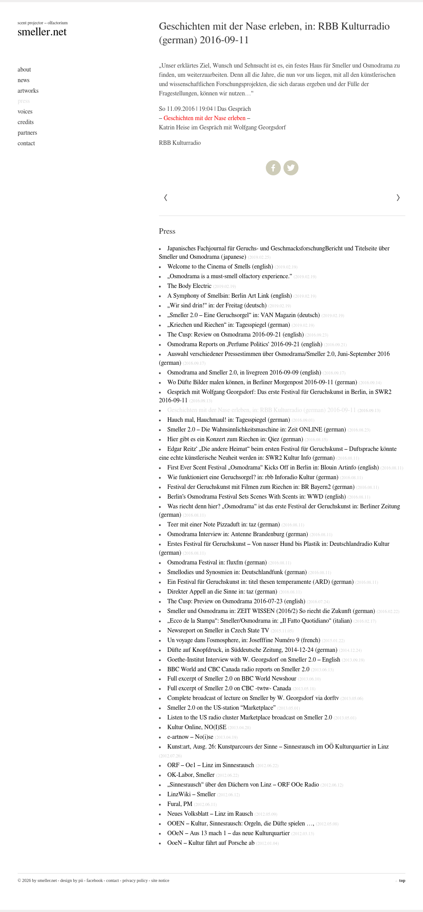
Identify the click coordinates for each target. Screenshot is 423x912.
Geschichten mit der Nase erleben (205, 118)
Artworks (28, 91)
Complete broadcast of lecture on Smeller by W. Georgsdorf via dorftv (265, 698)
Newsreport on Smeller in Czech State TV (230, 631)
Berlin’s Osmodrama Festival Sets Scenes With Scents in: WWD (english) (268, 497)
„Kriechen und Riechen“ (240, 325)
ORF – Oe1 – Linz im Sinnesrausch (223, 765)
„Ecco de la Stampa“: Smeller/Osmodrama (271, 621)
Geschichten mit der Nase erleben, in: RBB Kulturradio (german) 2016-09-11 (274, 410)
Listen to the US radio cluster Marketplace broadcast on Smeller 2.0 (261, 718)
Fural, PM (192, 804)
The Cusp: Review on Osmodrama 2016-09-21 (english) (247, 335)
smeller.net (42, 32)
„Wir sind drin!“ (229, 306)
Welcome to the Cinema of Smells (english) (232, 267)
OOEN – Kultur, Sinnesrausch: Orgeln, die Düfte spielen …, (253, 824)
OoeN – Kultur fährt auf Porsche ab (223, 843)
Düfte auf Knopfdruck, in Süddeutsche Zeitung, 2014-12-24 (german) (264, 650)
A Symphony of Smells (241, 296)
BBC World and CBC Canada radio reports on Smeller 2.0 (250, 669)
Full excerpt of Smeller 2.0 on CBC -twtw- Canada (241, 688)
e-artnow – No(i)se (202, 737)
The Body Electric (201, 286)
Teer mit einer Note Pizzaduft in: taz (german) (235, 525)
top (399, 880)
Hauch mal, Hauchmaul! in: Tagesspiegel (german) (240, 420)
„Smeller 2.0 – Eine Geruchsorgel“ (255, 315)
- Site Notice (159, 880)
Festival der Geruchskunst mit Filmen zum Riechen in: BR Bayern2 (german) (273, 487)
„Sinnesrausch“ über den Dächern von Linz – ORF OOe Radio (255, 785)
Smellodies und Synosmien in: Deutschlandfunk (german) (249, 572)
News (24, 80)
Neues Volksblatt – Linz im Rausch (222, 814)
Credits (26, 122)
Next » (166, 198)
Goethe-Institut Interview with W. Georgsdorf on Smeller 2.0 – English (266, 660)
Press (24, 101)
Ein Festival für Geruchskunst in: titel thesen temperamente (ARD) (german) (272, 582)
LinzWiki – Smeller (203, 794)
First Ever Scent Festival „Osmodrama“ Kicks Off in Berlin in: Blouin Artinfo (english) (285, 468)
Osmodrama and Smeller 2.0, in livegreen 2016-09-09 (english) (256, 373)
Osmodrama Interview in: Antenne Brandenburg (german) (249, 534)
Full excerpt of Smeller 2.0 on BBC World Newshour (244, 679)
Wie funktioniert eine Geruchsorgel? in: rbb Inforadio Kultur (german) (265, 477)
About (24, 70)
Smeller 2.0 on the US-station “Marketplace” (233, 708)
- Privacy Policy (133, 880)
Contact (26, 143)
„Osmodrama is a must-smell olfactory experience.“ (242, 276)
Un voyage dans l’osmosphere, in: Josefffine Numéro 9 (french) (256, 640)
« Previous (398, 198)
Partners (27, 133)
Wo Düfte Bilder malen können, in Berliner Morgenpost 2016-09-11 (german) (274, 382)
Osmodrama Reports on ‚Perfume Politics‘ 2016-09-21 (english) (257, 344)
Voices (25, 112)
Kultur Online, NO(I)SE (209, 727)
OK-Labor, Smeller (203, 775)
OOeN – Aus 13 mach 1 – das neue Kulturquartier (240, 833)
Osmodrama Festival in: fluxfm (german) (229, 563)
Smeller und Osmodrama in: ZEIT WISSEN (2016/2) (283, 611)
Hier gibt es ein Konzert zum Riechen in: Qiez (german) (247, 439)
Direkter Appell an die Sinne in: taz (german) (234, 592)
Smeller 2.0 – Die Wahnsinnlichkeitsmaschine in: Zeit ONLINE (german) (268, 430)
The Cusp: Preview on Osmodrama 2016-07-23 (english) (248, 601)
